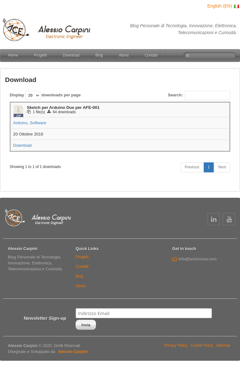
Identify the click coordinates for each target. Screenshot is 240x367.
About (124, 55)
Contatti (151, 55)
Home (13, 55)
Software (38, 122)
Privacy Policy (176, 345)
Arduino (20, 122)
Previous (192, 167)
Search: (199, 95)
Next (222, 167)
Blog (99, 55)
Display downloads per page (45, 95)
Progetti (40, 55)
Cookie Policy (202, 345)
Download (71, 55)
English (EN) (224, 5)
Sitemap (223, 345)
